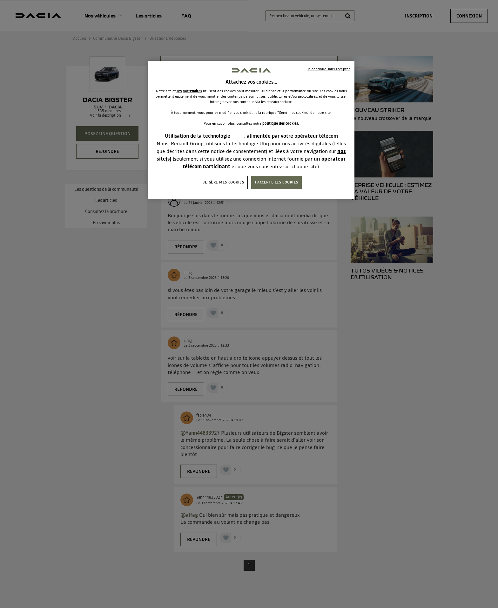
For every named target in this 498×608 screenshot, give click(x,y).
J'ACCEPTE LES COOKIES (276, 182)
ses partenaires (189, 90)
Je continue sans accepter (328, 69)
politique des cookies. (280, 123)
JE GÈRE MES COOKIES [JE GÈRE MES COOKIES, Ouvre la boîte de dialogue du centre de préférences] (223, 182)
